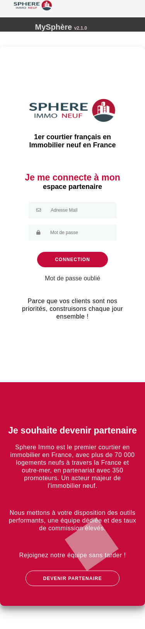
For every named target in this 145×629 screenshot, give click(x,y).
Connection (72, 259)
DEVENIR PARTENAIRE (72, 578)
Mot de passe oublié (72, 278)
